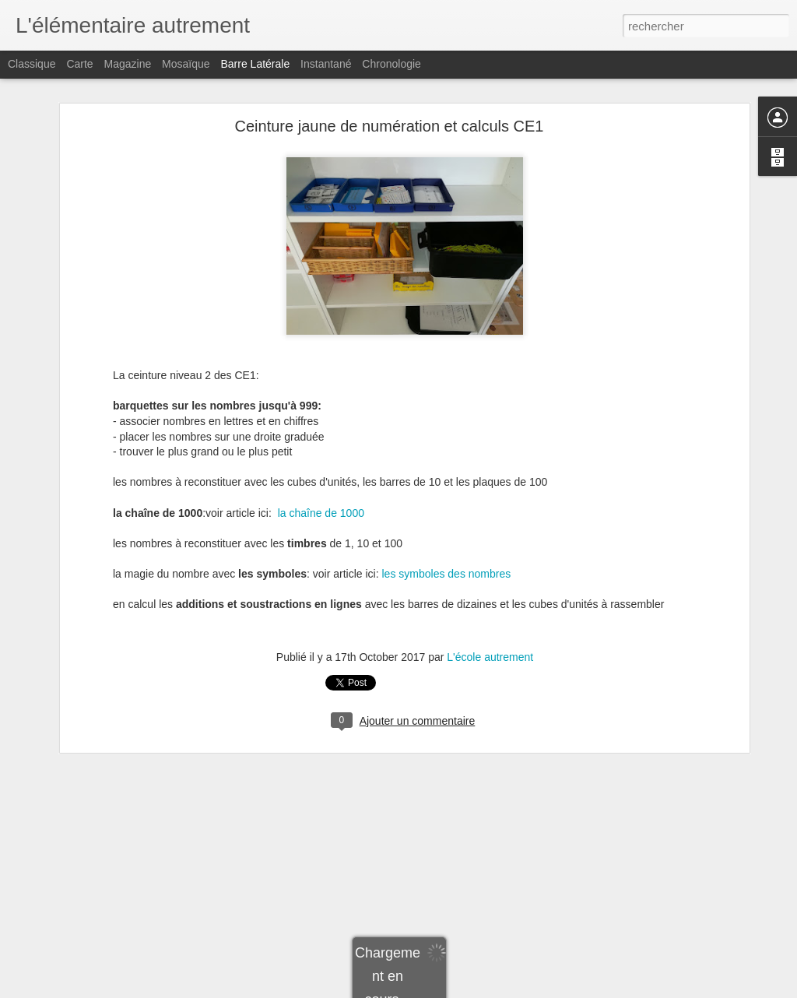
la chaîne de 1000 (321, 458)
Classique (31, 64)
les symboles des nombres (446, 519)
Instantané (325, 64)
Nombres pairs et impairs (90, 970)
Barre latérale (255, 64)
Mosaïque (185, 64)
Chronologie (391, 64)
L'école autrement (490, 602)
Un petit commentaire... (86, 935)
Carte (79, 64)
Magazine (128, 64)
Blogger (454, 989)
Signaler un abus (506, 989)
